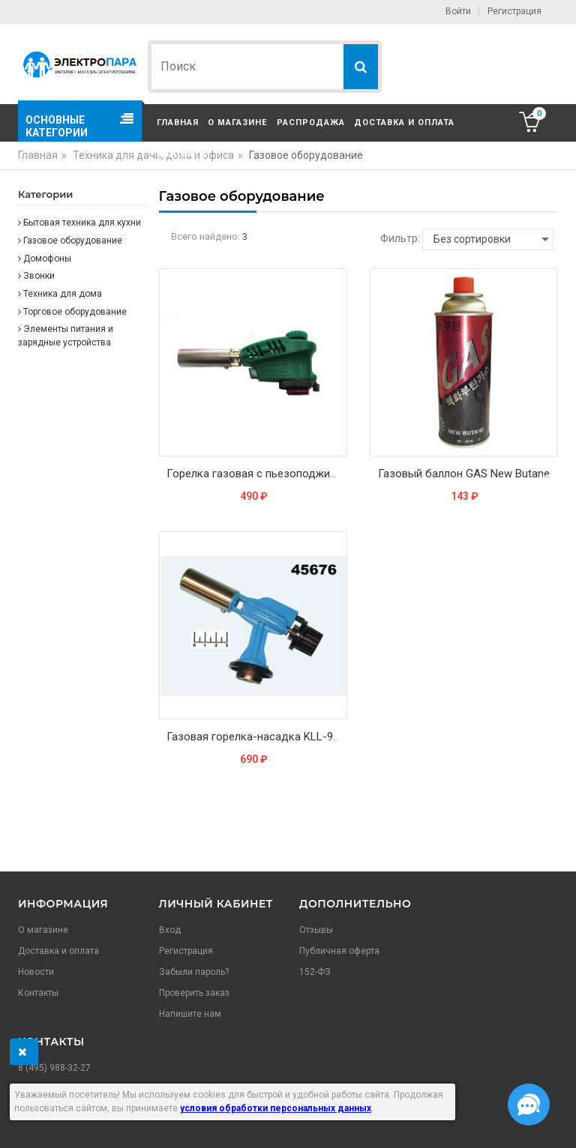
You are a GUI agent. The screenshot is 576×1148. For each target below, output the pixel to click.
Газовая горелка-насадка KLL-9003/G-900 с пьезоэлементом (256, 736)
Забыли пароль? (194, 972)
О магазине (237, 122)
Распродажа (311, 122)
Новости (36, 972)
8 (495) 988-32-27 (54, 1068)
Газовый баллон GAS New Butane (464, 473)
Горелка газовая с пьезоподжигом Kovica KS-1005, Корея (256, 473)
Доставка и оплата (404, 122)
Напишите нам (190, 1014)
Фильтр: (400, 238)
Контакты (182, 155)
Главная (178, 122)
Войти (458, 11)
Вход (170, 930)
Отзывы (316, 930)
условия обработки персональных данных (275, 1108)
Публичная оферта (339, 951)
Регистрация (515, 11)
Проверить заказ (194, 993)
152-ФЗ (315, 972)
